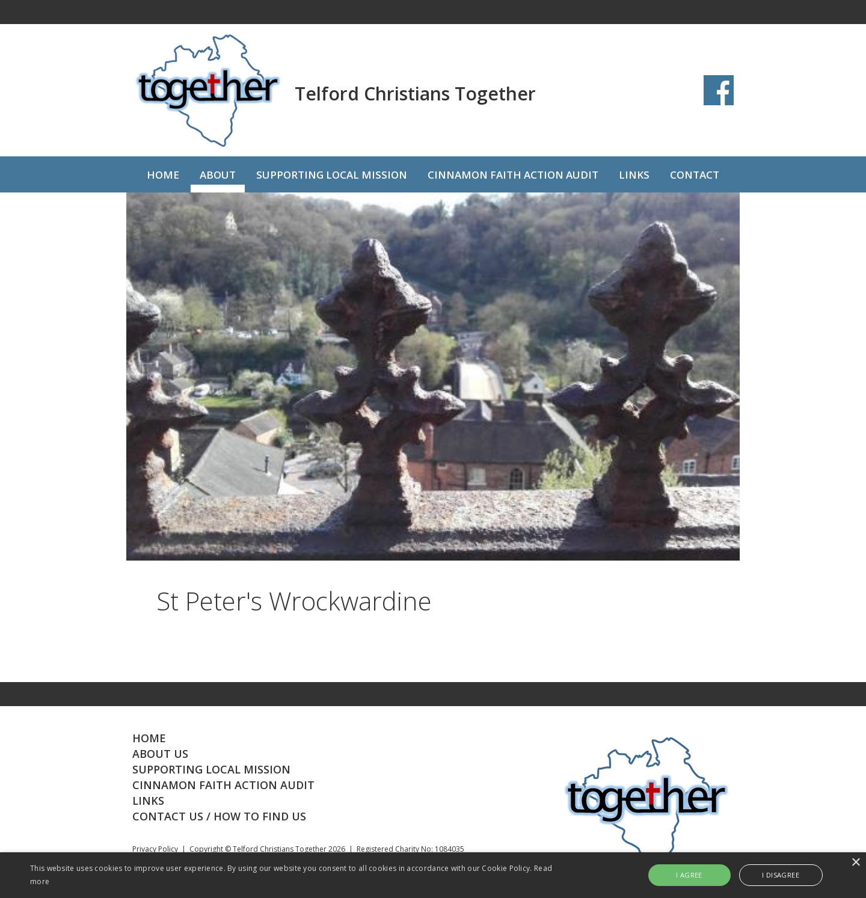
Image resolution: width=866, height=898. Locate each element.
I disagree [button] (780, 874)
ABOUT (218, 175)
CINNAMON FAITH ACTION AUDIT (513, 175)
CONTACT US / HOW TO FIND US (219, 816)
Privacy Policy (155, 849)
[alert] (433, 875)
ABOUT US (160, 753)
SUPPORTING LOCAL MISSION (331, 175)
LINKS (634, 175)
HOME (163, 175)
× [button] (855, 862)
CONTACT (694, 175)
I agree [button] (689, 874)
